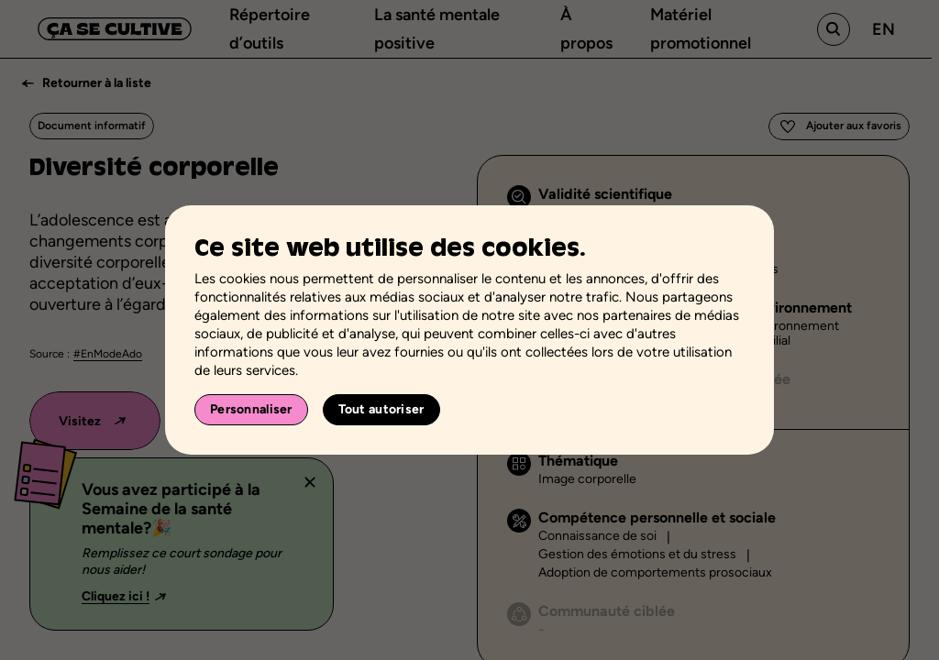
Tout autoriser (381, 409)
